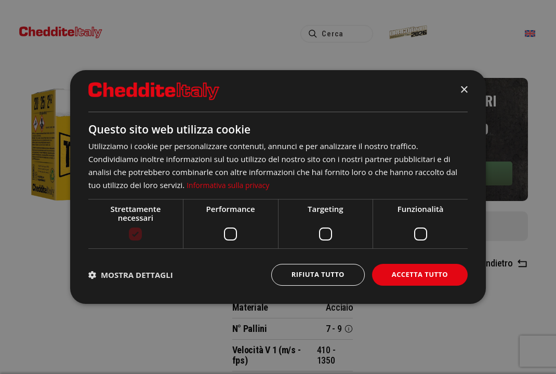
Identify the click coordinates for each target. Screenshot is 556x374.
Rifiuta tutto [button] (311, 274)
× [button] (464, 90)
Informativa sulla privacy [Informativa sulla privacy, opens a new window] (231, 184)
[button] (130, 274)
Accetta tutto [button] (418, 274)
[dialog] (278, 186)
